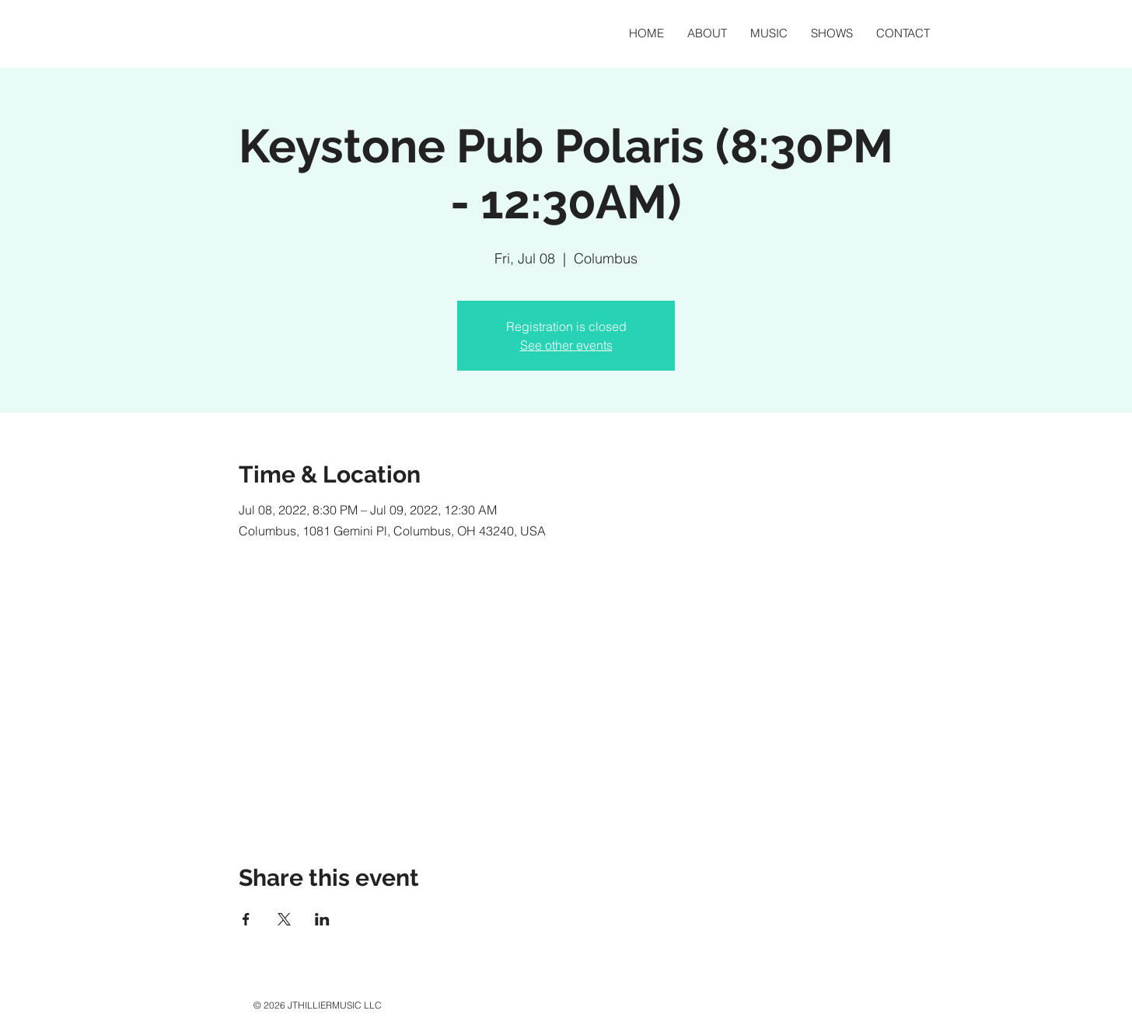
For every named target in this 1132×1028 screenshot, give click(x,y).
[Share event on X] (284, 919)
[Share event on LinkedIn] (322, 919)
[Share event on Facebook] (246, 919)
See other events (566, 345)
